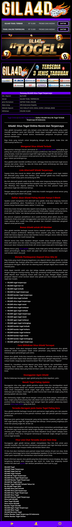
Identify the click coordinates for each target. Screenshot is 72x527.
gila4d (22, 463)
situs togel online (17, 404)
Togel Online (12, 118)
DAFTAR (63, 23)
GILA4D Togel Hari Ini (26, 118)
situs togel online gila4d (47, 149)
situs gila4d (23, 249)
